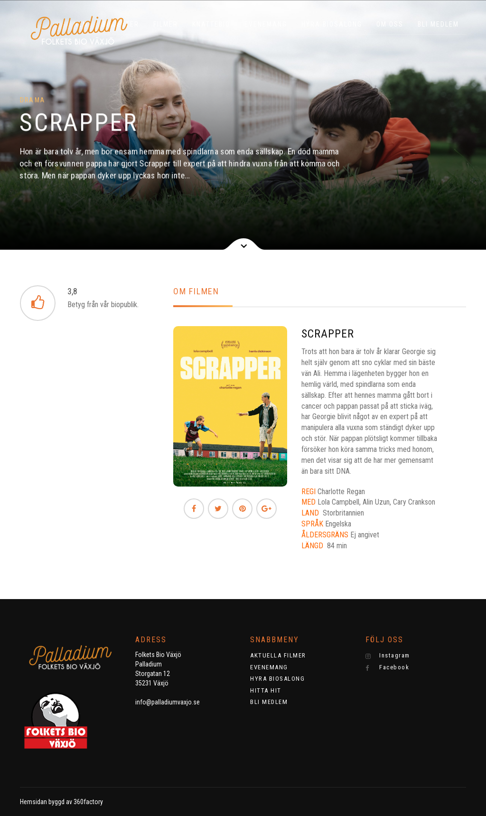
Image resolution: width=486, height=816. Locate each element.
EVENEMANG (265, 24)
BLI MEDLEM (438, 24)
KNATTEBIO (211, 24)
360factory (88, 802)
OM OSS (389, 24)
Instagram (387, 655)
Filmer (165, 24)
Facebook (387, 667)
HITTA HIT (265, 690)
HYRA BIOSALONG (331, 24)
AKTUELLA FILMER (278, 655)
